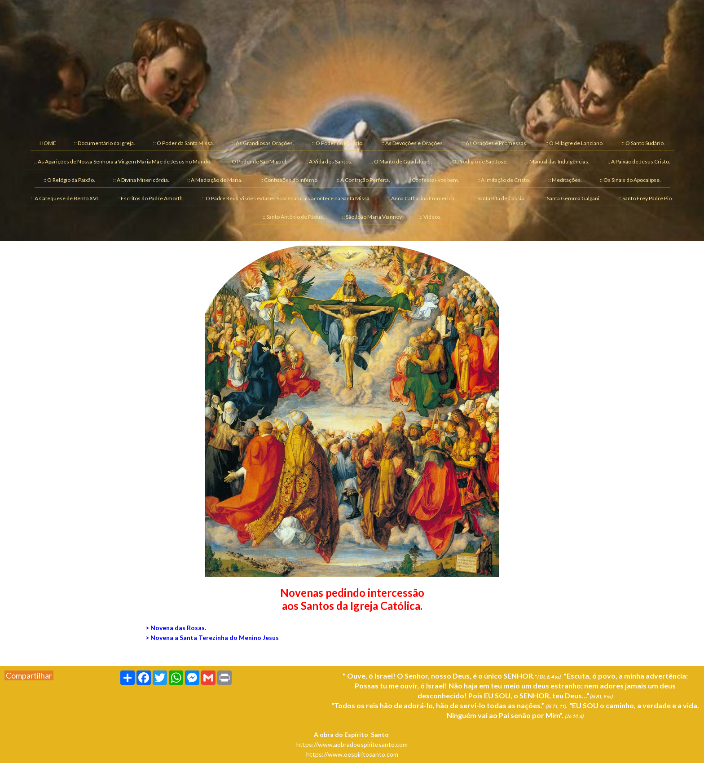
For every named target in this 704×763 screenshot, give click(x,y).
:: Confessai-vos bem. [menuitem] (433, 179)
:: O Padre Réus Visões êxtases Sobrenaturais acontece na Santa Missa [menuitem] (286, 198)
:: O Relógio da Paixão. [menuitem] (69, 179)
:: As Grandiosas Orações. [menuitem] (263, 143)
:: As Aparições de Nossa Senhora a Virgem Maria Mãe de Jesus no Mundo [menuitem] (122, 161)
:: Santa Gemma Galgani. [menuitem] (572, 198)
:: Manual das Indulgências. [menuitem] (558, 161)
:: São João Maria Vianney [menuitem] (372, 216)
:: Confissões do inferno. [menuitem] (289, 179)
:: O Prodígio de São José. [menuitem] (478, 161)
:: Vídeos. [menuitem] (431, 216)
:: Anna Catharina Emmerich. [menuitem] (421, 198)
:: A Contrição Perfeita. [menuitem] (363, 179)
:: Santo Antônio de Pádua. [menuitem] (293, 216)
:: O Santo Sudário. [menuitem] (643, 143)
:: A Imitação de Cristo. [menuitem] (503, 179)
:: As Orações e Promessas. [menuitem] (495, 143)
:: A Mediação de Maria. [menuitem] (214, 179)
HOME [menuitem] (48, 143)
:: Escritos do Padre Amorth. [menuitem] (150, 198)
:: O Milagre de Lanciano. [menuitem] (575, 143)
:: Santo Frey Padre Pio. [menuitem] (646, 198)
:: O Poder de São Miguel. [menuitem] (257, 161)
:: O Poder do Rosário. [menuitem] (338, 143)
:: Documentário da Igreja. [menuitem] (104, 143)
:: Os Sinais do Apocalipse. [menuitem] (630, 179)
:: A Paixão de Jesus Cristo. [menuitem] (638, 161)
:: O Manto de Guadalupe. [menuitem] (400, 161)
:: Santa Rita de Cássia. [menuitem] (499, 198)
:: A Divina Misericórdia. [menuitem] (141, 179)
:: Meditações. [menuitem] (565, 179)
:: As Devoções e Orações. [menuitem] (413, 143)
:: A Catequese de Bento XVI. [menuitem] (65, 198)
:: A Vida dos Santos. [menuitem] (328, 161)
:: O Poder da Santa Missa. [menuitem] (183, 143)
